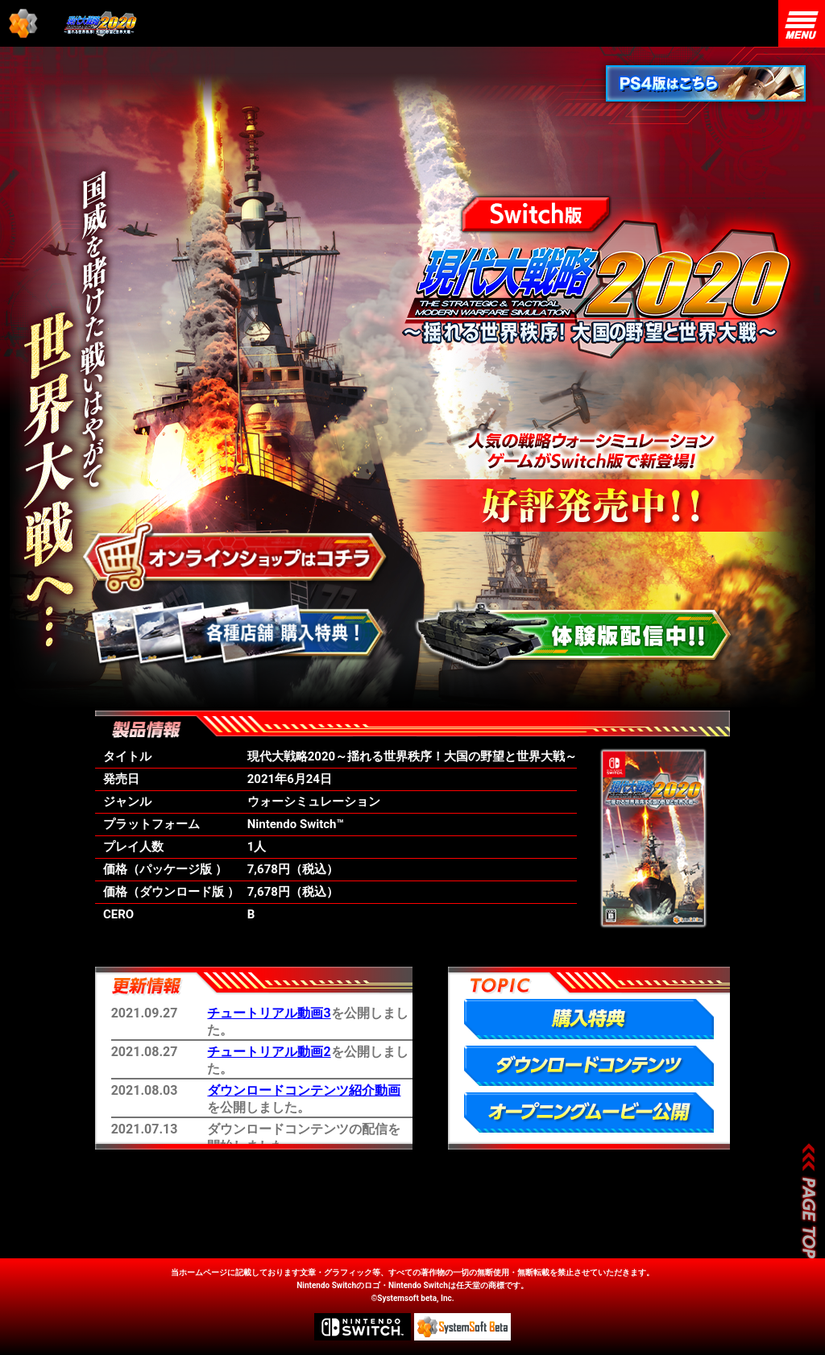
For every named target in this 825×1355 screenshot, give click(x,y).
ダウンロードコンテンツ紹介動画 (303, 1090)
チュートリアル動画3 (268, 1013)
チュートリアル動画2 (268, 1051)
